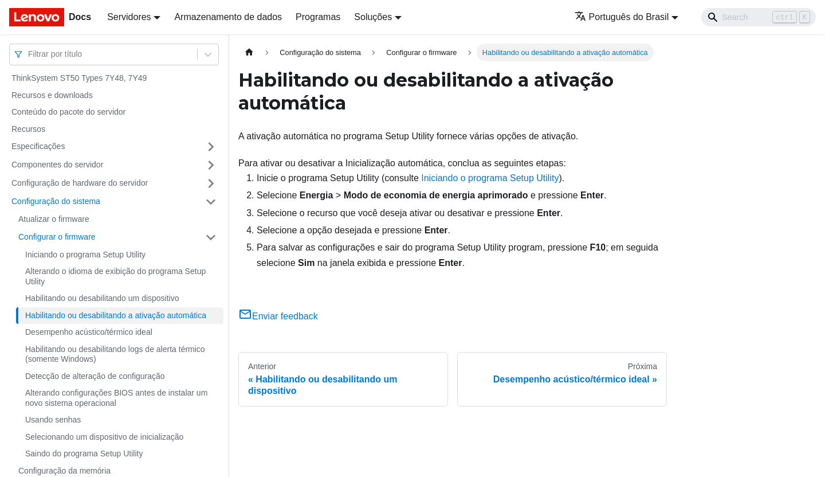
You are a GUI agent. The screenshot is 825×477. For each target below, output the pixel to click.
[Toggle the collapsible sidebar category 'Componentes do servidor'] (210, 165)
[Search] (758, 17)
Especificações (38, 146)
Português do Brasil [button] (622, 17)
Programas (318, 17)
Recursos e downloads (52, 95)
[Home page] (249, 52)
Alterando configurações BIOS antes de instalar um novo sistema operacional (116, 398)
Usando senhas (53, 419)
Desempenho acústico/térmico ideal (88, 332)
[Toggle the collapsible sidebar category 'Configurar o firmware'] (210, 237)
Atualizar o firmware (53, 219)
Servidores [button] (129, 17)
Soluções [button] (373, 17)
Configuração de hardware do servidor (79, 182)
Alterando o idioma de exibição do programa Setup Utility (115, 276)
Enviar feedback (278, 316)
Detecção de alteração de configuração (95, 376)
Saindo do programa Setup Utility (84, 453)
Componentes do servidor (57, 164)
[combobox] (29, 54)
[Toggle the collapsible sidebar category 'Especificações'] (210, 147)
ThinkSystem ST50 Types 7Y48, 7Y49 (79, 78)
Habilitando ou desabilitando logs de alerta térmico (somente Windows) (115, 354)
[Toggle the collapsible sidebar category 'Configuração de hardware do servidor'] (210, 183)
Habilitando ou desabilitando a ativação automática (115, 315)
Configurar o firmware (57, 236)
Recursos (28, 129)
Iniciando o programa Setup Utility (85, 254)
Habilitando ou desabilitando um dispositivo (102, 298)
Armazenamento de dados (228, 17)
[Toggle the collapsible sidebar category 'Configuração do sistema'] (210, 202)
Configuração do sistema (55, 201)
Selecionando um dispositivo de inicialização (104, 436)
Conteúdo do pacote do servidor (68, 111)
